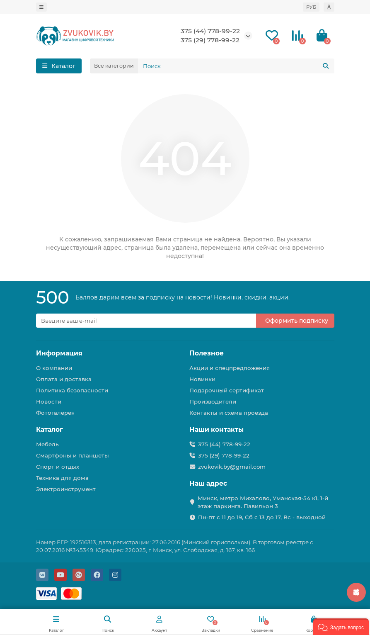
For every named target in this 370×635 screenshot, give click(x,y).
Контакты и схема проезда (228, 412)
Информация (59, 353)
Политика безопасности (72, 390)
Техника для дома (62, 477)
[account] (329, 7)
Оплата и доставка (64, 379)
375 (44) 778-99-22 (210, 31)
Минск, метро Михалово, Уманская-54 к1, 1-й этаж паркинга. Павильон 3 (263, 502)
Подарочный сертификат (226, 390)
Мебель (47, 444)
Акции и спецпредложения (229, 368)
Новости (48, 401)
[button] (341, 626)
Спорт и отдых (57, 466)
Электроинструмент (66, 489)
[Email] (146, 321)
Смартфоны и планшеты (72, 455)
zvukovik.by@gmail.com (232, 466)
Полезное (206, 353)
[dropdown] (41, 7)
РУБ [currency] (311, 7)
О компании (54, 368)
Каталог (49, 429)
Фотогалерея (55, 412)
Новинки (202, 379)
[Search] (236, 65)
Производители (212, 401)
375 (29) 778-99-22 (210, 40)
